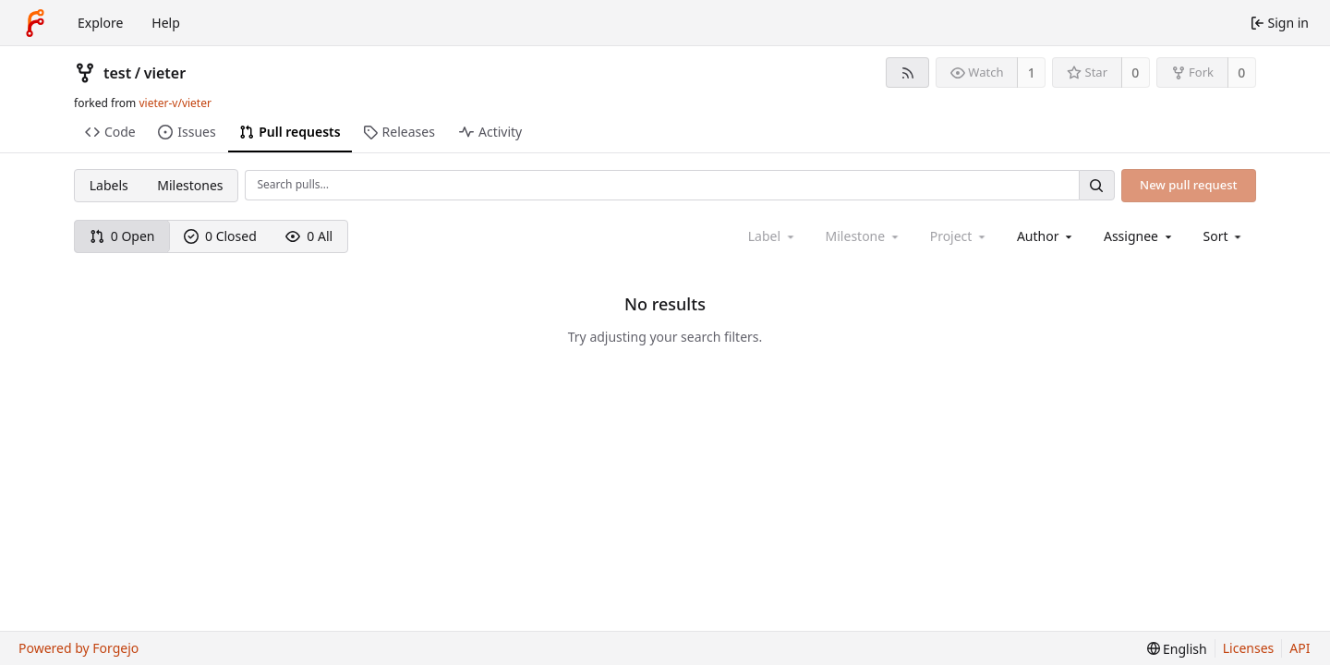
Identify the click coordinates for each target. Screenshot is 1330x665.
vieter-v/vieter (175, 103)
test (117, 73)
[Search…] (1096, 185)
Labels (109, 185)
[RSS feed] (907, 72)
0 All (308, 236)
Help (165, 22)
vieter (165, 73)
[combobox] (1046, 236)
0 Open (122, 236)
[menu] (1224, 236)
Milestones (190, 185)
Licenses (1249, 648)
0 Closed (220, 236)
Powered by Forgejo (78, 648)
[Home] (35, 23)
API (1299, 648)
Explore (100, 22)
